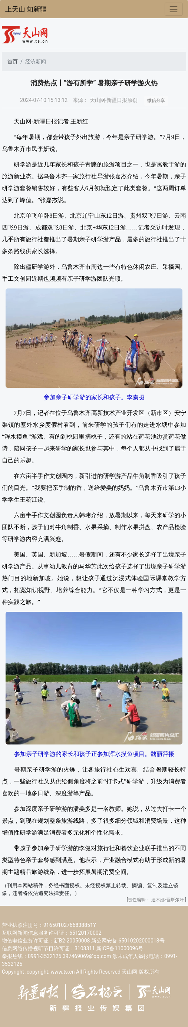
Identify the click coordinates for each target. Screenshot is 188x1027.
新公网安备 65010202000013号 (128, 941)
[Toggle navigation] (174, 9)
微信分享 (156, 100)
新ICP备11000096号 (120, 948)
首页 (12, 62)
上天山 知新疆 (26, 9)
